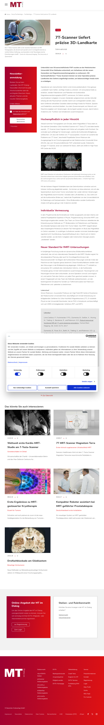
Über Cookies (40, 714)
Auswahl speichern (52, 388)
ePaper (82, 714)
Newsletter (18, 714)
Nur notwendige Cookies (22, 388)
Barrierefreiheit (51, 714)
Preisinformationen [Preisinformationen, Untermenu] (90, 674)
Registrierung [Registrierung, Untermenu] (88, 680)
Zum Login (18, 630)
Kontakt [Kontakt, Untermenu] (86, 677)
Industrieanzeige (64, 618)
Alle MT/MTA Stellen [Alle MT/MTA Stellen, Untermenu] (41, 675)
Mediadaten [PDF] (71, 714)
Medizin (58, 30)
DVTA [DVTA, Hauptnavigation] (54, 669)
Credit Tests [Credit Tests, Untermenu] (72, 674)
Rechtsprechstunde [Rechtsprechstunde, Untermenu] (59, 674)
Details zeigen (87, 381)
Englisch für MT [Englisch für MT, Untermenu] (73, 677)
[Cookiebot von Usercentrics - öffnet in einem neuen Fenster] (87, 336)
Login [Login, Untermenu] (85, 684)
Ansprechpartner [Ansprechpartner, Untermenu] (58, 677)
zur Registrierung (20, 624)
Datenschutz (12, 362)
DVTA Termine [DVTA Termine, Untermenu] (72, 680)
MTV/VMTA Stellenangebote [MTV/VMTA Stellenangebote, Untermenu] (42, 697)
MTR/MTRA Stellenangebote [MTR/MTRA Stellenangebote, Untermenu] (42, 692)
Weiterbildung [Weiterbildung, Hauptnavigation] (72, 669)
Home (7, 14)
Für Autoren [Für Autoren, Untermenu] (87, 697)
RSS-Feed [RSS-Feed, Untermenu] (87, 694)
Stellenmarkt (63, 615)
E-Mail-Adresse (15, 104)
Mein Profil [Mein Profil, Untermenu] (87, 687)
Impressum (23, 362)
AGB (60, 714)
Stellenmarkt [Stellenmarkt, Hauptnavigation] (41, 669)
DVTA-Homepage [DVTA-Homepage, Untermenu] (58, 684)
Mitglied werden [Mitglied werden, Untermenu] (58, 680)
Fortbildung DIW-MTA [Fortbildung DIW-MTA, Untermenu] (74, 685)
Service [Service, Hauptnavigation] (86, 669)
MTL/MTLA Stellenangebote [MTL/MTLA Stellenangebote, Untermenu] (42, 686)
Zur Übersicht (47, 395)
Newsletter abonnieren (21, 120)
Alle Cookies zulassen (82, 388)
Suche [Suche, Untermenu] (86, 690)
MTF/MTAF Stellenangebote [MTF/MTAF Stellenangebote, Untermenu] (42, 680)
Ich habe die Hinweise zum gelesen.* (21, 112)
